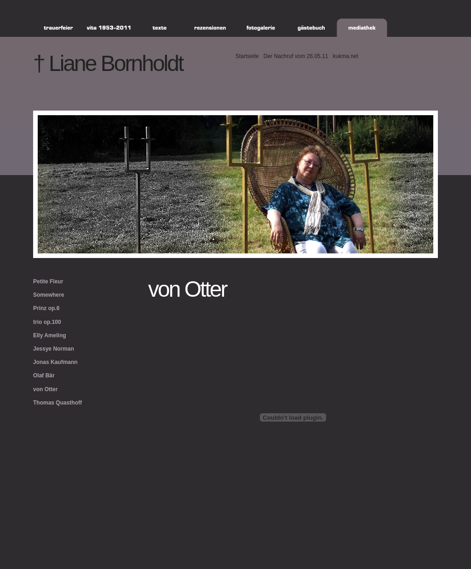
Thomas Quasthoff (57, 402)
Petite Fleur (48, 281)
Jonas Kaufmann (55, 362)
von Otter (45, 389)
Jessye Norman (53, 349)
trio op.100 (47, 322)
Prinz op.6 (46, 308)
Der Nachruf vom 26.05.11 (296, 56)
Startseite (247, 56)
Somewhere (48, 295)
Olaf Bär (44, 375)
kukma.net (345, 56)
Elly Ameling (49, 335)
